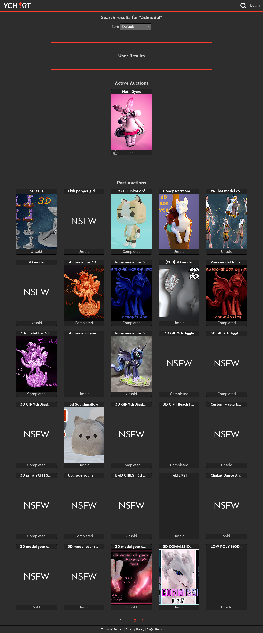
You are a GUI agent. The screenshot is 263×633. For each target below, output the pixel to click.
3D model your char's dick (42, 547)
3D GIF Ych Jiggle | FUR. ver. (44, 405)
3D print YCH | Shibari (39, 476)
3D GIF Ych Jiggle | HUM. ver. (235, 333)
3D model (36, 262)
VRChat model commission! (234, 191)
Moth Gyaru (131, 92)
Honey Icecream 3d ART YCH (187, 191)
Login (255, 6)
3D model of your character (91, 333)
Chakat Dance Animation (232, 476)
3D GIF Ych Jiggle (179, 333)
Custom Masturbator (228, 405)
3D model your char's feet (137, 547)
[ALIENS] (179, 476)
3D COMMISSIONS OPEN (184, 547)
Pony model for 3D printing (138, 262)
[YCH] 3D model (179, 262)
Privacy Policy (135, 629)
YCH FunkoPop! (131, 191)
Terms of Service (112, 629)
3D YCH (36, 191)
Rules (158, 629)
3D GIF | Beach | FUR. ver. (185, 405)
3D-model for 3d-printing (42, 333)
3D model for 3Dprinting (89, 262)
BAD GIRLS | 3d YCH (132, 476)
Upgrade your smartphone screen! (96, 476)
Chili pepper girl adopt (87, 191)
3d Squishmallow (84, 405)
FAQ (150, 629)
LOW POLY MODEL (227, 547)
